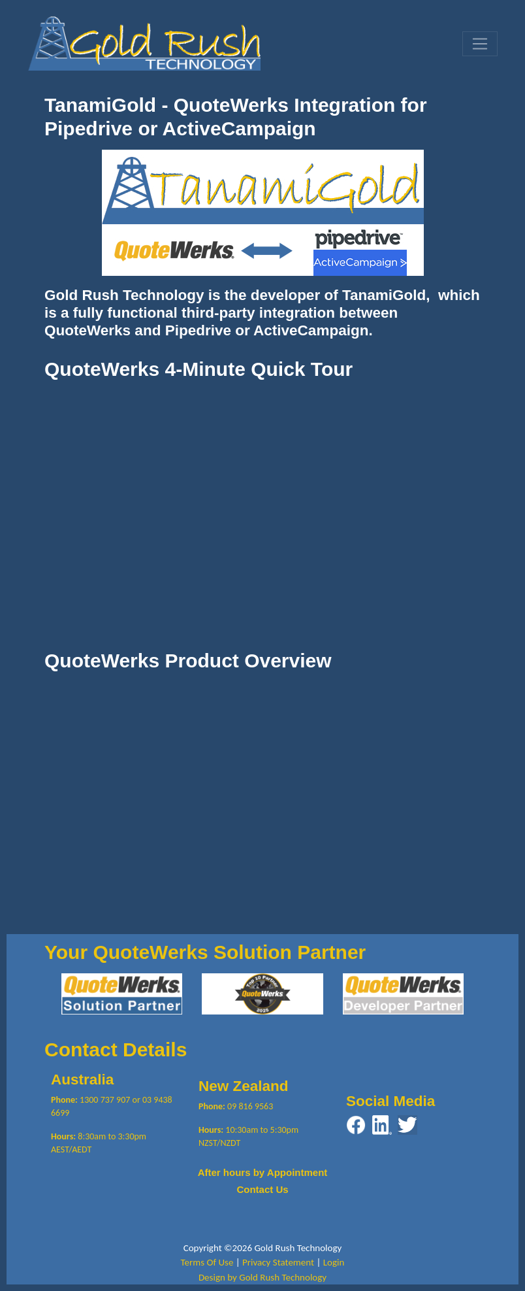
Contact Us (262, 1189)
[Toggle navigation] (480, 43)
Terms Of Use (207, 1262)
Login (334, 1262)
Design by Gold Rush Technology (262, 1277)
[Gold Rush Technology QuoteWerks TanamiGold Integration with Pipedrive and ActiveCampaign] (144, 42)
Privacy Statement (278, 1262)
